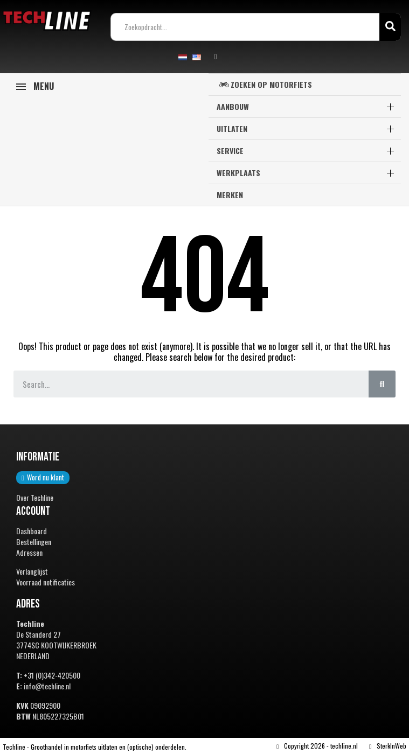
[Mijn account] (216, 57)
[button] (43, 477)
